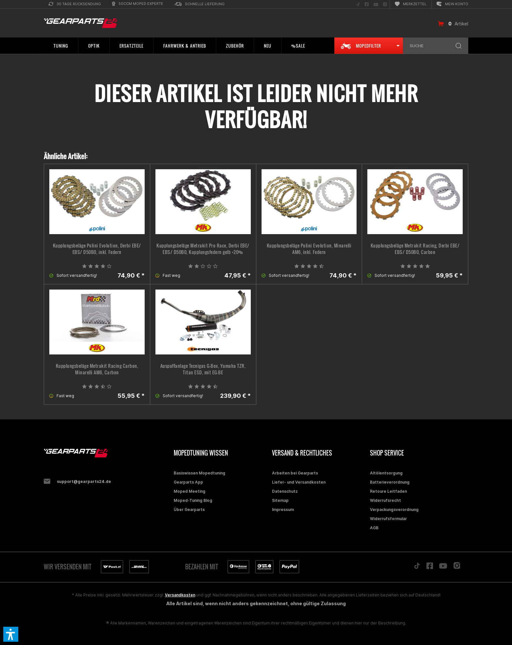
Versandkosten (180, 594)
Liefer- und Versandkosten (299, 482)
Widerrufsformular (388, 518)
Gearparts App (188, 482)
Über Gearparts (189, 509)
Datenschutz (285, 491)
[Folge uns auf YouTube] (376, 4)
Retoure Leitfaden (388, 491)
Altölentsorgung (386, 473)
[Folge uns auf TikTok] (358, 4)
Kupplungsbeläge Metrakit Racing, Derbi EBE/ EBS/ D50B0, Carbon (415, 248)
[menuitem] (75, 4)
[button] (10, 634)
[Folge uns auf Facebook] (366, 4)
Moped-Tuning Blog (193, 500)
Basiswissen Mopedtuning (199, 473)
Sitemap (280, 500)
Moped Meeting (189, 491)
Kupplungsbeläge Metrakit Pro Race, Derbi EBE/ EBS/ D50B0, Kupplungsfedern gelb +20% (202, 248)
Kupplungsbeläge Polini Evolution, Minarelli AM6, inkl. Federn (309, 248)
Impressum (283, 509)
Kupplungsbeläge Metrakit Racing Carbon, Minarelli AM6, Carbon (97, 369)
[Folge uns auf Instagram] (385, 4)
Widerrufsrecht (385, 500)
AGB (374, 527)
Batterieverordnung (389, 482)
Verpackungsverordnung (394, 509)
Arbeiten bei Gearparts (295, 473)
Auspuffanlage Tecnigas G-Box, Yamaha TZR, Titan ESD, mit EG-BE (203, 369)
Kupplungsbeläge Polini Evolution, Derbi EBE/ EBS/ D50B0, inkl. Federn (97, 248)
